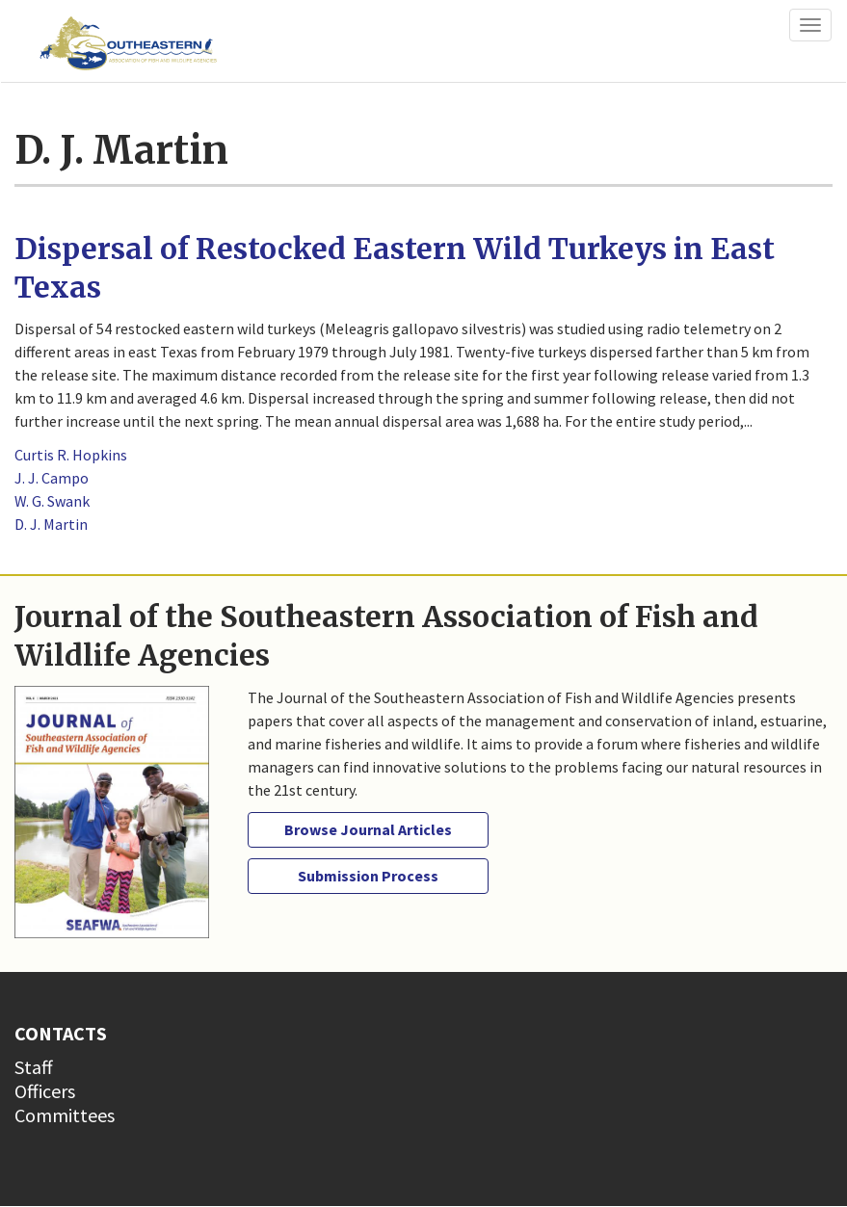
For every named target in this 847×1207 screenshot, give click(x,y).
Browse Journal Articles (368, 829)
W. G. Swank (52, 501)
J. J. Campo (51, 477)
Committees (64, 1115)
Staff (33, 1067)
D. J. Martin (51, 524)
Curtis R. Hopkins (70, 454)
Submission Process (368, 875)
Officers (44, 1091)
